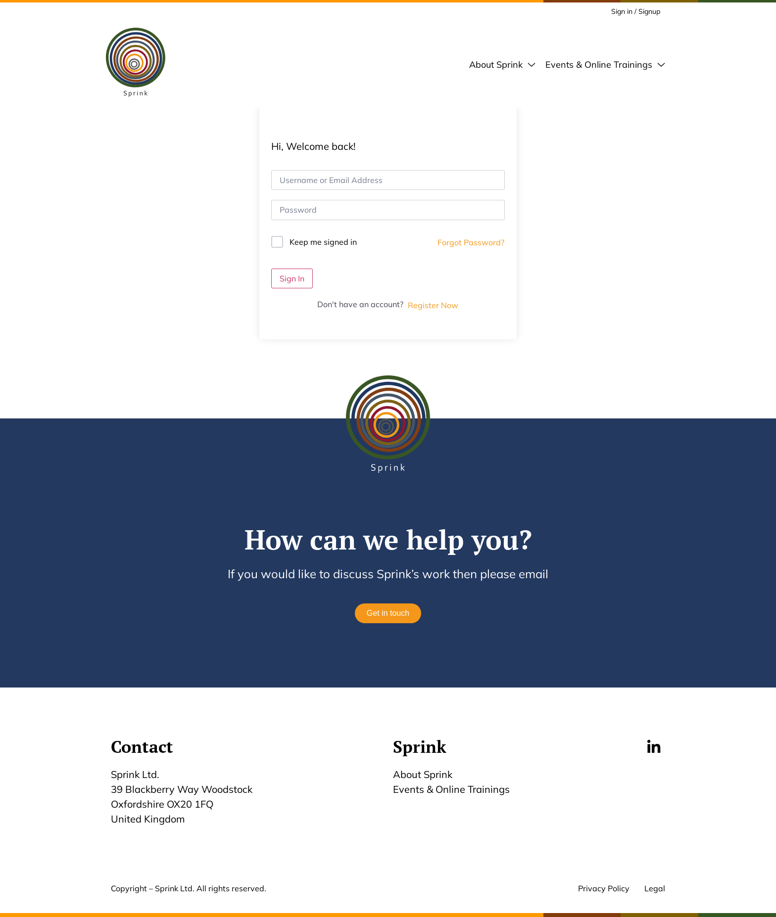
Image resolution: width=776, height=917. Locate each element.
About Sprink (422, 774)
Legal (654, 888)
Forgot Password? (470, 242)
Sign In (292, 278)
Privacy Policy (604, 888)
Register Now (433, 305)
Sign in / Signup (635, 11)
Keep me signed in (323, 242)
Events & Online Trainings (451, 789)
